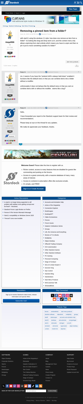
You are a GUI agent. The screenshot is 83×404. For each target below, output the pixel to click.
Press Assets (49, 372)
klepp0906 (9, 42)
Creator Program (50, 375)
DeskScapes (5, 369)
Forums (48, 380)
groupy (76, 314)
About (47, 358)
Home (4, 26)
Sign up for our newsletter (13, 391)
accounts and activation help (67, 317)
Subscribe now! (21, 301)
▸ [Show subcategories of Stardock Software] (20, 26)
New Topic (73, 9)
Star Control (26, 369)
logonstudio (64, 326)
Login (23, 13)
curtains (47, 329)
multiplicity (68, 314)
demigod (61, 323)
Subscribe (52, 391)
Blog (47, 361)
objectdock (60, 314)
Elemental (26, 361)
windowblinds (54, 311)
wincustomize (62, 320)
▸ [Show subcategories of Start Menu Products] (34, 26)
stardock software (49, 314)
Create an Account (72, 364)
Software (6, 355)
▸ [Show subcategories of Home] (7, 26)
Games (25, 355)
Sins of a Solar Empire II (30, 366)
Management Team (51, 364)
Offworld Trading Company (31, 375)
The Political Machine (29, 372)
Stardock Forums (45, 34)
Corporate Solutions (7, 361)
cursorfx (69, 323)
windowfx (47, 326)
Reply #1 (23, 72)
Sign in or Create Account (33, 189)
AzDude (9, 121)
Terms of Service (40, 400)
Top (78, 72)
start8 (46, 317)
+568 (9, 131)
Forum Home (9, 13)
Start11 (4, 364)
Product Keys (71, 366)
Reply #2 (23, 108)
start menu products (72, 62)
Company (49, 355)
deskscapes (54, 317)
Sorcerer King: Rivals (29, 380)
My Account (70, 361)
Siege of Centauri (28, 378)
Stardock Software (14, 26)
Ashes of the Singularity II (30, 358)
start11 (47, 323)
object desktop (74, 326)
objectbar (63, 329)
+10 (10, 53)
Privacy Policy (30, 400)
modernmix (55, 329)
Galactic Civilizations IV (30, 364)
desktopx (53, 320)
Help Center (70, 358)
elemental (55, 326)
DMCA (48, 400)
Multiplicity (5, 372)
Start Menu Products (28, 26)
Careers (48, 366)
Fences (4, 366)
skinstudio (54, 323)
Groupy (4, 375)
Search (17, 13)
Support (70, 355)
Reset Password (72, 369)
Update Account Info (73, 372)
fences (46, 311)
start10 (47, 320)
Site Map (54, 400)
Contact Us (49, 378)
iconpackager (72, 320)
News (47, 369)
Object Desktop (6, 358)
